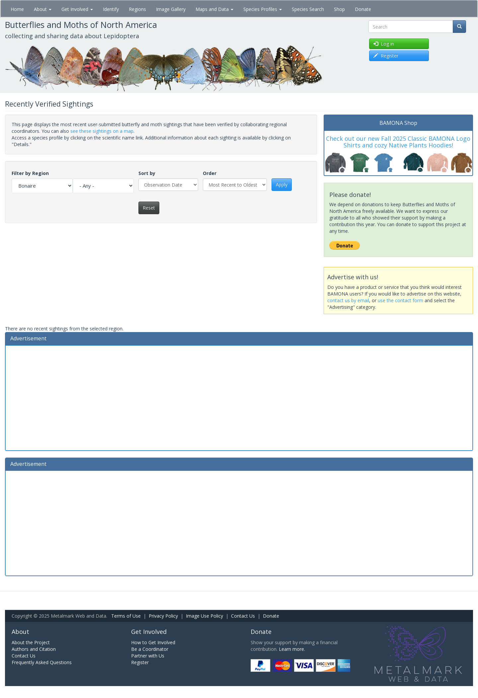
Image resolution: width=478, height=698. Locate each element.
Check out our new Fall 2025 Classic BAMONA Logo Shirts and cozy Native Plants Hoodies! (398, 141)
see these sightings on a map (101, 131)
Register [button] (385, 55)
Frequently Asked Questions (42, 662)
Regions (137, 9)
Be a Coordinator (149, 649)
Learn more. (292, 649)
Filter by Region (30, 173)
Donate (363, 9)
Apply (281, 184)
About (42, 9)
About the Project (31, 642)
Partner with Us (147, 656)
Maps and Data (214, 9)
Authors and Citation (34, 649)
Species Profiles (262, 9)
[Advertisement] (239, 397)
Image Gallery (171, 9)
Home (17, 9)
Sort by (146, 173)
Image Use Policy (204, 616)
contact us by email (348, 300)
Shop (339, 9)
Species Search (308, 9)
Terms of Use (126, 616)
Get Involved (77, 9)
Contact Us (243, 616)
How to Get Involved (153, 642)
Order (209, 173)
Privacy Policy (163, 616)
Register (140, 662)
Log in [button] (383, 44)
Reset (149, 208)
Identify (111, 9)
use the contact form (400, 300)
